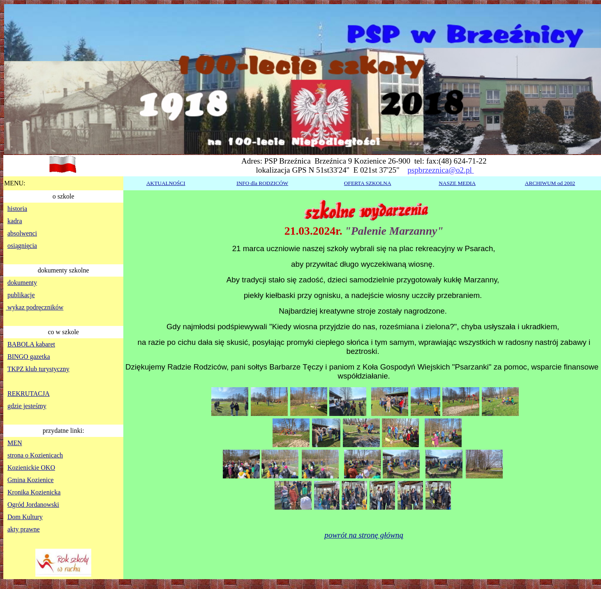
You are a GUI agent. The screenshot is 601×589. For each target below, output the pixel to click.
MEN (14, 442)
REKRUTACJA (28, 393)
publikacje (21, 294)
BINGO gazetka (28, 356)
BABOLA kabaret (31, 344)
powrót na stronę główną (363, 535)
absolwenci (22, 233)
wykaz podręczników (34, 307)
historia (17, 208)
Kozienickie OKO (31, 467)
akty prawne (23, 529)
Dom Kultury (25, 516)
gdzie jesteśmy (26, 405)
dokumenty (22, 282)
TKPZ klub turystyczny (38, 368)
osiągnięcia (22, 245)
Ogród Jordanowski (33, 504)
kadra (14, 220)
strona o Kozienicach (35, 455)
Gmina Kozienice (30, 479)
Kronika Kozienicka (33, 492)
